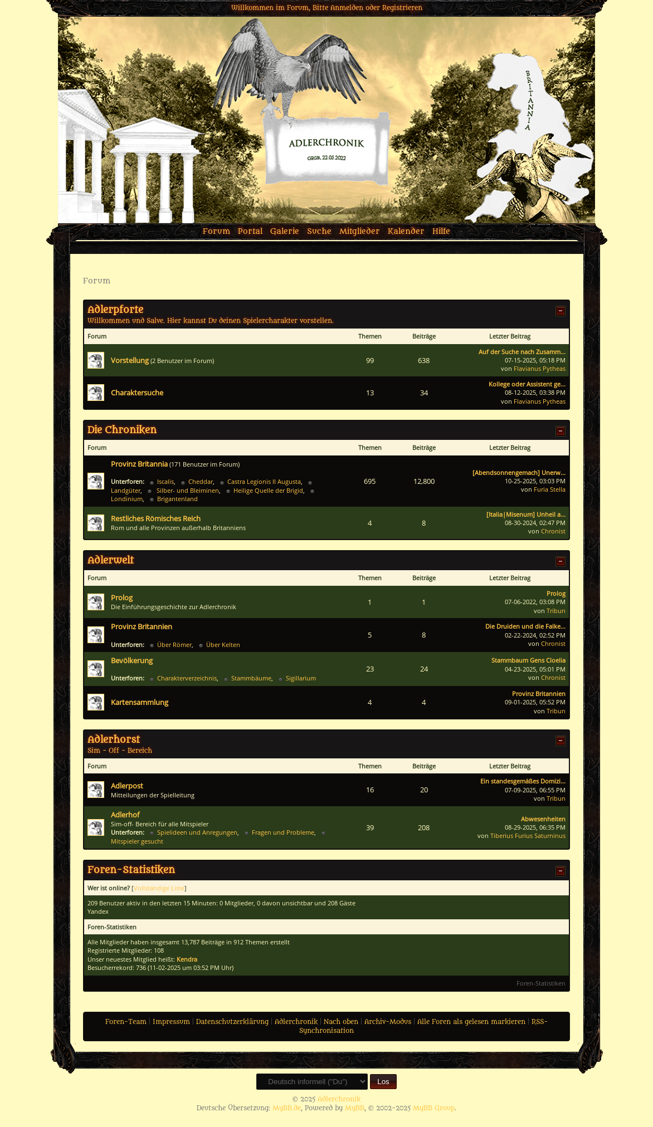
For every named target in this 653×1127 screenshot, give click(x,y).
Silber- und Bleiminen (187, 490)
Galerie (284, 231)
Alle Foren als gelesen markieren (471, 1022)
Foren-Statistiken (541, 983)
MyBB (354, 1108)
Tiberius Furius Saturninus (528, 835)
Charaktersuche (137, 393)
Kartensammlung (139, 702)
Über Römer (174, 644)
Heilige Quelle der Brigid (268, 490)
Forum (216, 231)
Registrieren (402, 8)
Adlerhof (125, 815)
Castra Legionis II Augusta (264, 481)
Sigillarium (301, 678)
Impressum (171, 1022)
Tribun (556, 610)
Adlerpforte (115, 310)
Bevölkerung (132, 660)
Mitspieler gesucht (137, 841)
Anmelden (346, 8)
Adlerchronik (296, 1022)
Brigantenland (177, 498)
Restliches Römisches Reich (156, 518)
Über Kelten (223, 644)
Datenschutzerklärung (232, 1022)
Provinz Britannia (139, 464)
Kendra (187, 959)
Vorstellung (130, 360)
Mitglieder (359, 231)
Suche (319, 231)
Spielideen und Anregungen (197, 832)
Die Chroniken (122, 430)
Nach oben (341, 1022)
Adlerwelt (110, 560)
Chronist (553, 531)
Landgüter (125, 490)
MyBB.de (286, 1108)
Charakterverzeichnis (187, 678)
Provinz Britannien (141, 626)
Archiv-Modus (387, 1022)
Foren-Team (126, 1022)
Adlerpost (127, 786)
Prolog (122, 597)
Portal (250, 231)
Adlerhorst (113, 740)
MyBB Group (434, 1108)
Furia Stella (550, 489)
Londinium (127, 498)
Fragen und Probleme (283, 832)
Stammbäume (251, 678)
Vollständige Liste (159, 888)
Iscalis (165, 481)
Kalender (406, 231)
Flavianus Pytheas (540, 368)
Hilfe (441, 231)
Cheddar (200, 481)
